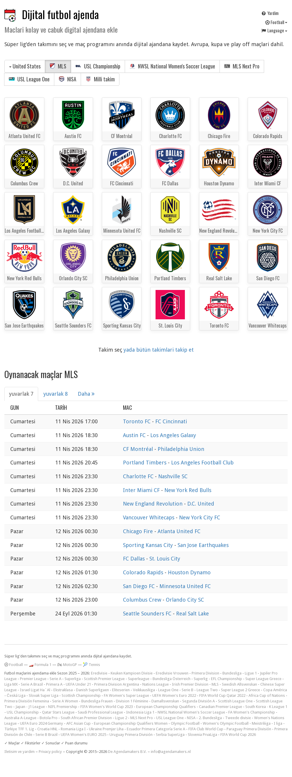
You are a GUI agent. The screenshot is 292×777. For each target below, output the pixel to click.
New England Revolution (153, 504)
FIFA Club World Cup (205, 729)
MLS (58, 66)
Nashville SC (173, 476)
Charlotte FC (139, 476)
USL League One (29, 79)
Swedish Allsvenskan (239, 684)
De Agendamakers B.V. (127, 751)
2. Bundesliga (210, 718)
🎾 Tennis (91, 664)
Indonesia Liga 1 (140, 712)
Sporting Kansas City (148, 545)
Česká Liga (16, 695)
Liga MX (11, 684)
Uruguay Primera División (131, 734)
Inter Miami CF (142, 490)
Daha (86, 394)
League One (168, 690)
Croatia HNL (47, 729)
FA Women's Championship (251, 712)
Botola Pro (49, 718)
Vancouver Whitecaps (149, 517)
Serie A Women (65, 701)
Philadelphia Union (181, 449)
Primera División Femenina (26, 701)
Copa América (275, 690)
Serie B (187, 690)
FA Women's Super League (126, 695)
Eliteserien (121, 690)
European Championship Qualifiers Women (131, 723)
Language (274, 30)
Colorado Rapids (144, 572)
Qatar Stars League (58, 712)
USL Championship (97, 66)
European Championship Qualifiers (166, 706)
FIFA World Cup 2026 (238, 734)
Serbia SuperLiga (170, 734)
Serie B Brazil (47, 734)
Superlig (201, 679)
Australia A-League (20, 718)
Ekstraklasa (63, 690)
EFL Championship (226, 679)
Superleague (138, 679)
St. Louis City (164, 559)
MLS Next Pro (241, 66)
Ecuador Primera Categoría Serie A (156, 729)
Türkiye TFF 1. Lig (19, 729)
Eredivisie (99, 673)
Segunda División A (198, 701)
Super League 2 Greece (240, 690)
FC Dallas (134, 559)
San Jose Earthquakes (203, 545)
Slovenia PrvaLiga (202, 734)
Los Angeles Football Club (202, 462)
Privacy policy (50, 751)
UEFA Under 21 (78, 684)
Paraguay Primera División (249, 729)
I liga (278, 723)
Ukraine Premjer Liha (106, 729)
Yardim (270, 13)
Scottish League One (235, 701)
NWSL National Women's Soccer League (172, 66)
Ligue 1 (251, 673)
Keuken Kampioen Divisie (132, 673)
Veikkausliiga (144, 690)
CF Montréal (138, 449)
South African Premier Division (86, 718)
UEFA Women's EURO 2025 (83, 734)
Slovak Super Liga (43, 695)
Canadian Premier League (220, 706)
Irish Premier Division (190, 684)
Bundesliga (232, 673)
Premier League (33, 679)
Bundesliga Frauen (97, 701)
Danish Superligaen (92, 690)
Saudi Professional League (100, 712)
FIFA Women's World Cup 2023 (106, 706)
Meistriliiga (261, 723)
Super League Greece (263, 679)
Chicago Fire (138, 531)
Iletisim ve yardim (19, 751)
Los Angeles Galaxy (173, 435)
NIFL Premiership (62, 706)
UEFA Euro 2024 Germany (41, 723)
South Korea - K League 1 (266, 706)
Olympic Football (185, 723)
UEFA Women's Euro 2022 (174, 695)
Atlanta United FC (179, 531)
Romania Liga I (73, 729)
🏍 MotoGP (67, 664)
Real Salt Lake (192, 613)
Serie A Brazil (32, 684)
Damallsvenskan (165, 701)
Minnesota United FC (185, 586)
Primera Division (205, 673)
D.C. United (200, 504)
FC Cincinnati (171, 421)
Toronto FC (137, 421)
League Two (207, 690)
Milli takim (100, 79)
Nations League (155, 684)
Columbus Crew (143, 600)
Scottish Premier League (104, 679)
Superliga (73, 679)
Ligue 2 (121, 718)
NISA (67, 79)
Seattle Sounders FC (148, 613)
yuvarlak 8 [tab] (55, 394)
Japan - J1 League (30, 706)
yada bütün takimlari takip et (159, 350)
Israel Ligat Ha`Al (35, 690)
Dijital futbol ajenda (60, 14)
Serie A (55, 679)
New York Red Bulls (187, 490)
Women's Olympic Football (226, 723)
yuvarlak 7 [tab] (21, 394)
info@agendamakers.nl (171, 751)
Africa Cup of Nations (267, 695)
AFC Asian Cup (78, 723)
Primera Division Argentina (116, 684)
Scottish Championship (81, 695)
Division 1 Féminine (132, 701)
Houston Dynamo (189, 572)
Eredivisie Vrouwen (172, 673)
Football (276, 22)
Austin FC (135, 435)
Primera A (54, 684)
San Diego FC (139, 586)
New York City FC (199, 517)
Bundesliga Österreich (171, 679)
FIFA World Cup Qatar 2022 (222, 695)
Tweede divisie (238, 718)
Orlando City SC (185, 600)
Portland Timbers (145, 462)
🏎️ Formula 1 (40, 664)
